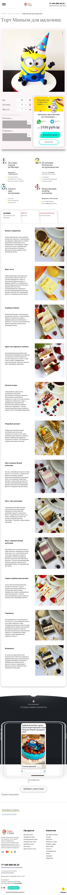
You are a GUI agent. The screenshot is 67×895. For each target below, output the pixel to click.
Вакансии (49, 839)
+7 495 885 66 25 (57, 3)
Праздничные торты (30, 842)
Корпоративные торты (31, 839)
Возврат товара (51, 844)
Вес (4, 100)
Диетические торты (30, 849)
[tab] (11, 217)
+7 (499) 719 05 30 (49, 201)
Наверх (63, 890)
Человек (6, 104)
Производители (51, 851)
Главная (4, 13)
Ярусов (5, 109)
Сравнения (49, 858)
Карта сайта (50, 846)
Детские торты (14, 13)
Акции (48, 853)
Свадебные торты (29, 837)
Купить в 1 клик (49, 142)
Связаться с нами (51, 842)
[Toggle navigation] (4, 4)
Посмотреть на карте (7, 872)
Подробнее (46, 104)
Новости (48, 849)
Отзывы (48, 837)
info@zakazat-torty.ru (51, 203)
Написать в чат (42, 121)
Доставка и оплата (52, 834)
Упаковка (7, 131)
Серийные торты (29, 844)
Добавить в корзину (49, 135)
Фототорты (27, 846)
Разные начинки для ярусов (10, 114)
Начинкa (7, 118)
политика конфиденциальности (15, 892)
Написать (13, 888)
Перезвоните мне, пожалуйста (57, 5)
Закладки (49, 856)
